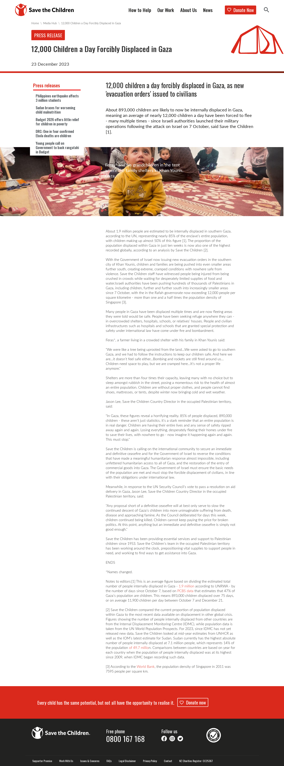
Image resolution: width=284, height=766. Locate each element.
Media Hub (50, 23)
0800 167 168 (125, 738)
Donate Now (240, 9)
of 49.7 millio (139, 647)
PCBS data (185, 590)
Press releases (46, 85)
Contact (168, 761)
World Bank (146, 666)
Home (35, 23)
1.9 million (186, 586)
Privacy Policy (150, 761)
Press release (48, 35)
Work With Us (66, 761)
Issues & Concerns (89, 761)
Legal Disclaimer (127, 761)
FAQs (109, 761)
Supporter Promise (42, 761)
